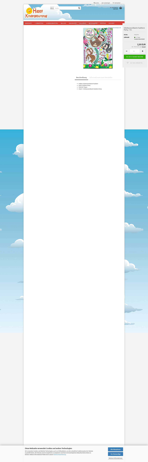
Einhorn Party (31, 74)
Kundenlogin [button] (106, 3)
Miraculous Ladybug (32, 155)
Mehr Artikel (29, 283)
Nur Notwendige (116, 454)
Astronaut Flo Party (33, 31)
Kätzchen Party (32, 131)
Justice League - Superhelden (32, 122)
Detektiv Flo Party (33, 61)
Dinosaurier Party (33, 66)
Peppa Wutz (31, 171)
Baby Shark (31, 35)
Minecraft (29, 147)
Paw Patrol (29, 167)
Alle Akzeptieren (116, 449)
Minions (30, 151)
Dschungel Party (32, 70)
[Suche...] (52, 8)
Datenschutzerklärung (60, 454)
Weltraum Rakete (33, 202)
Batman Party (31, 44)
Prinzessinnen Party (33, 189)
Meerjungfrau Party (33, 143)
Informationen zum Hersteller (77, 80)
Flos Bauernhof (32, 92)
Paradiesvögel (32, 163)
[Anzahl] (111, 54)
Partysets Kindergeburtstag (34, 209)
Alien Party (31, 27)
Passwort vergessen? (32, 400)
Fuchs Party (31, 96)
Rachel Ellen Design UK (90, 31)
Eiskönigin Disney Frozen (35, 79)
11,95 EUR (36, 338)
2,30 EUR (36, 372)
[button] (103, 54)
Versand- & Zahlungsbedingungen (34, 433)
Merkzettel (116, 3)
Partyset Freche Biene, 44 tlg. (36, 334)
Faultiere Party (32, 83)
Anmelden (36, 266)
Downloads (33, 246)
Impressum (28, 430)
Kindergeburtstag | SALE (33, 206)
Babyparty (53, 430)
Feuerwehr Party (32, 87)
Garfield (28, 109)
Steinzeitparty (32, 197)
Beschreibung (57, 80)
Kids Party (53, 436)
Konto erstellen (30, 397)
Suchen (36, 299)
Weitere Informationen (115, 458)
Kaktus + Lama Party (33, 127)
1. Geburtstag (54, 433)
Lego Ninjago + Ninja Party (33, 135)
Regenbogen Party (33, 193)
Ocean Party (31, 159)
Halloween (29, 112)
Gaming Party (31, 105)
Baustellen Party (32, 53)
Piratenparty (31, 184)
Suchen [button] (96, 3)
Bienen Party (31, 57)
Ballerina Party (32, 40)
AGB (26, 442)
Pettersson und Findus (34, 176)
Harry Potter (31, 117)
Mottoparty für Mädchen (57, 441)
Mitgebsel (53, 444)
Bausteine (30, 48)
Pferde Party (31, 180)
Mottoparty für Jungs (56, 438)
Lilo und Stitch (30, 138)
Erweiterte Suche (36, 303)
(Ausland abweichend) (115, 42)
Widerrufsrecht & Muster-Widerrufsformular (32, 438)
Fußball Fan (31, 100)
